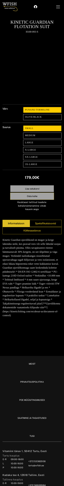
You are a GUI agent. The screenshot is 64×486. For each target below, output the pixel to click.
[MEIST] (32, 364)
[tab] (16, 223)
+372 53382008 (37, 461)
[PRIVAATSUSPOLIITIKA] (32, 382)
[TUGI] (32, 436)
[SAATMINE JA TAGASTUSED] (32, 418)
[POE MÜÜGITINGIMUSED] (32, 400)
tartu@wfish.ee (36, 465)
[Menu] (58, 7)
